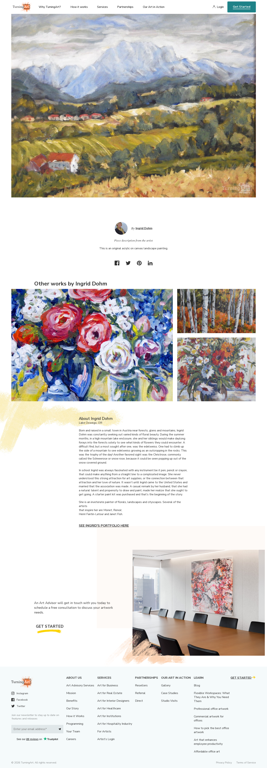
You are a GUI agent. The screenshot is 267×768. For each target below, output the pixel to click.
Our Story (72, 708)
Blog (197, 685)
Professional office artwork (211, 709)
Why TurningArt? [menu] (50, 7)
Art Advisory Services (80, 685)
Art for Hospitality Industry (114, 724)
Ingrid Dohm (144, 228)
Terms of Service (246, 762)
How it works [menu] (79, 7)
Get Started (241, 7)
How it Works (75, 716)
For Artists (104, 731)
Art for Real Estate (109, 693)
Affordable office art (207, 752)
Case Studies (169, 693)
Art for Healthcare (109, 708)
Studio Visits (169, 701)
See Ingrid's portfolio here (104, 525)
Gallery (165, 685)
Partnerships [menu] (125, 7)
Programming (74, 724)
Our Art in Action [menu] (153, 7)
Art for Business (107, 685)
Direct (139, 701)
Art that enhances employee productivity (208, 742)
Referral (140, 693)
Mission (71, 693)
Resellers (141, 685)
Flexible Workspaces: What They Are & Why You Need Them (212, 697)
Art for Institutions (109, 716)
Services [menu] (102, 7)
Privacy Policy (224, 762)
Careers (71, 739)
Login (220, 7)
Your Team (73, 731)
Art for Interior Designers (113, 701)
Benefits (71, 701)
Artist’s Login (106, 739)
